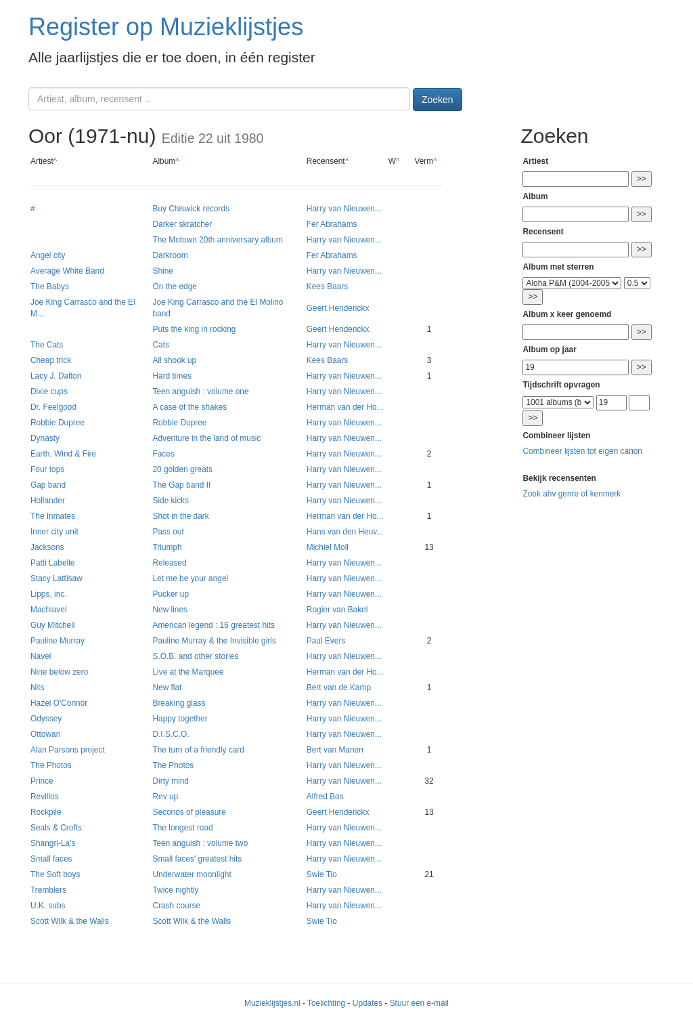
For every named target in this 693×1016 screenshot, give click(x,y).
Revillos (44, 796)
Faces (163, 454)
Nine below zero (59, 672)
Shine (162, 271)
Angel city (48, 255)
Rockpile (46, 812)
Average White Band (67, 271)
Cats (160, 345)
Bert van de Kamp (339, 687)
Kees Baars (327, 286)
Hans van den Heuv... (345, 531)
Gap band (48, 485)
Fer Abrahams (332, 224)
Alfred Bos (325, 796)
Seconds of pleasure (188, 812)
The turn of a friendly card (198, 750)
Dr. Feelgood (53, 407)
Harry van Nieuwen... (344, 208)
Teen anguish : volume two (200, 843)
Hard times (172, 376)
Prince (41, 781)
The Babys (49, 286)
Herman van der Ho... (345, 407)
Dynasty (45, 438)
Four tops (47, 469)
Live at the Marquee (187, 672)
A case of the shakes (189, 407)
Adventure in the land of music (206, 438)
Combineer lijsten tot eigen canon (582, 451)
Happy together (179, 718)
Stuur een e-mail (419, 1003)
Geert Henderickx (338, 308)
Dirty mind (170, 781)
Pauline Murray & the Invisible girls (213, 640)
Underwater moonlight (191, 874)
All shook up (174, 360)
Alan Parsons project (67, 750)
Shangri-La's (52, 843)
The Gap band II (181, 485)
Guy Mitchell (52, 625)
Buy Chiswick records (190, 208)
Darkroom (169, 255)
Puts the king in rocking (194, 329)
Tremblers (48, 890)
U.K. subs (48, 905)
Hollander (47, 500)
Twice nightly (175, 890)
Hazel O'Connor (58, 703)
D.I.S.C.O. (170, 734)
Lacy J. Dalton (55, 376)
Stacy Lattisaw (56, 578)
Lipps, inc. (48, 594)
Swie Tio (322, 874)
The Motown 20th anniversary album (217, 240)
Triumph (166, 547)
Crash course (176, 905)
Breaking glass (178, 703)
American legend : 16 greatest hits (213, 625)
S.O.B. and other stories (195, 656)
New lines (169, 609)
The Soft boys (55, 874)
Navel (40, 656)
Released (169, 563)
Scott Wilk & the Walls (69, 921)
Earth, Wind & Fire (63, 454)
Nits (37, 687)
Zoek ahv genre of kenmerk (571, 494)
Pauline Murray (57, 640)
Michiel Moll (328, 547)
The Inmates (52, 516)
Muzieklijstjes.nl (272, 1003)
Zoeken (437, 99)
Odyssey (46, 718)
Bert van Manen (335, 750)
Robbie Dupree (57, 422)
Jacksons (47, 547)
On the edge (174, 286)
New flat (166, 687)
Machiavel (48, 609)
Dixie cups (49, 391)
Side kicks (170, 500)
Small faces (51, 859)
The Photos (51, 765)
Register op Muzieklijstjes (165, 27)
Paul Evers (326, 640)
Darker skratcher (182, 224)
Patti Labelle (52, 563)
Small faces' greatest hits (197, 859)
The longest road (182, 827)
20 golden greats (182, 469)
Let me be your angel (190, 578)
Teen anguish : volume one (200, 391)
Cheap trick (50, 360)
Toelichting (326, 1003)
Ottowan (45, 734)
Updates (367, 1003)
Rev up (165, 796)
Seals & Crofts (56, 827)
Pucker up (170, 594)
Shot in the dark (180, 516)
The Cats (46, 345)
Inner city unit (54, 531)
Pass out (167, 531)
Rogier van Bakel (337, 609)
